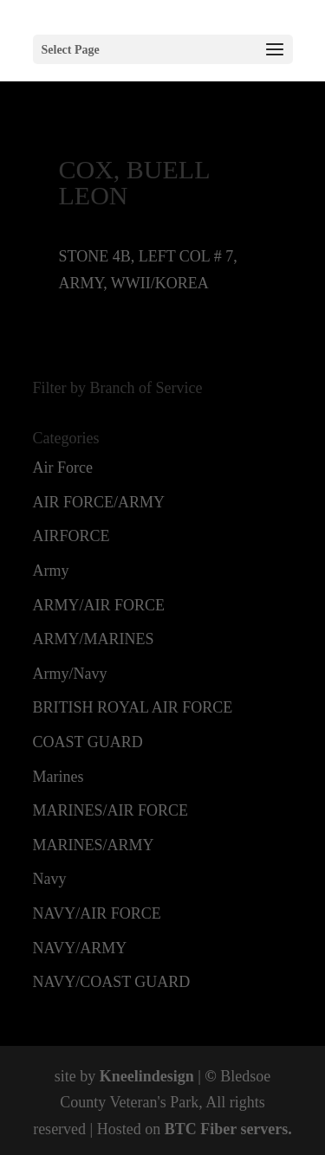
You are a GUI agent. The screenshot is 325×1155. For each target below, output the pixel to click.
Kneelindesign (147, 1076)
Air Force (63, 467)
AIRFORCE (71, 536)
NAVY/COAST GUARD (112, 981)
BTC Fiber (201, 1129)
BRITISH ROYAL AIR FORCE (133, 707)
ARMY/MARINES (93, 639)
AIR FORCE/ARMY (99, 502)
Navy (50, 878)
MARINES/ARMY (93, 845)
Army (51, 570)
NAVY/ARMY (80, 948)
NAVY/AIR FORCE (97, 913)
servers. (264, 1129)
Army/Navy (70, 673)
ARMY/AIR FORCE (99, 605)
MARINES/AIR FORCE (111, 810)
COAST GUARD (88, 742)
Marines (58, 776)
